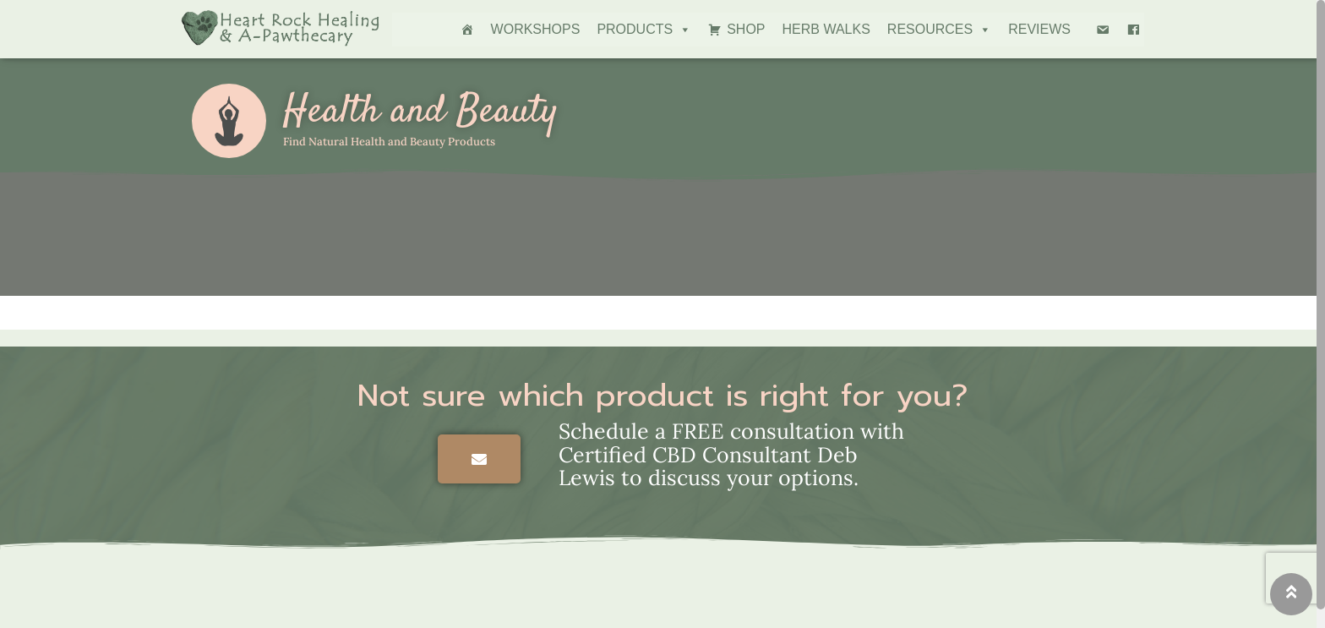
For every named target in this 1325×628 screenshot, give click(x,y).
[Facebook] (1133, 29)
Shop (746, 29)
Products (644, 29)
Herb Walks (826, 29)
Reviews (1039, 29)
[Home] (467, 29)
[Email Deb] (1103, 29)
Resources (939, 29)
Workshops (536, 29)
